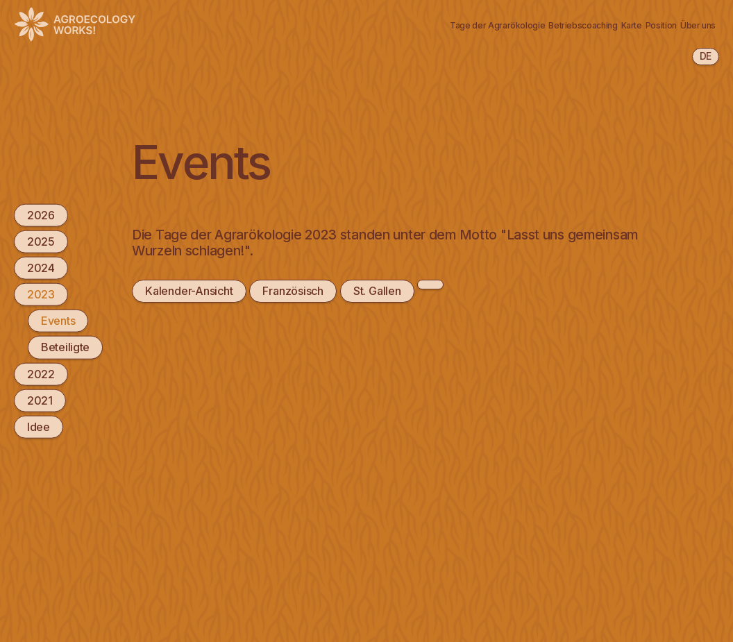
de (705, 56)
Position (593, 17)
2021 (40, 400)
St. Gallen (375, 291)
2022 (41, 373)
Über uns (665, 17)
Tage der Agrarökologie (305, 17)
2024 (41, 268)
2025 (41, 241)
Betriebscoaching (440, 17)
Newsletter (168, 33)
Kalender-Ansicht (188, 291)
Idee (38, 427)
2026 (41, 214)
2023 (41, 294)
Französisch (292, 291)
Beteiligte (65, 347)
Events (58, 321)
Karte (529, 17)
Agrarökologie (177, 17)
